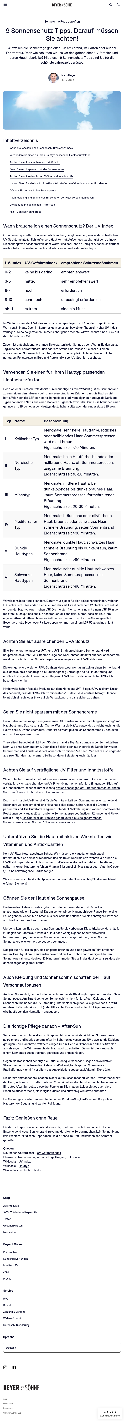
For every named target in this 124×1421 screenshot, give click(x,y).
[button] (110, 1413)
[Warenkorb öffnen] (119, 5)
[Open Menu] (5, 5)
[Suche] (111, 5)
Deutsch (11, 1347)
